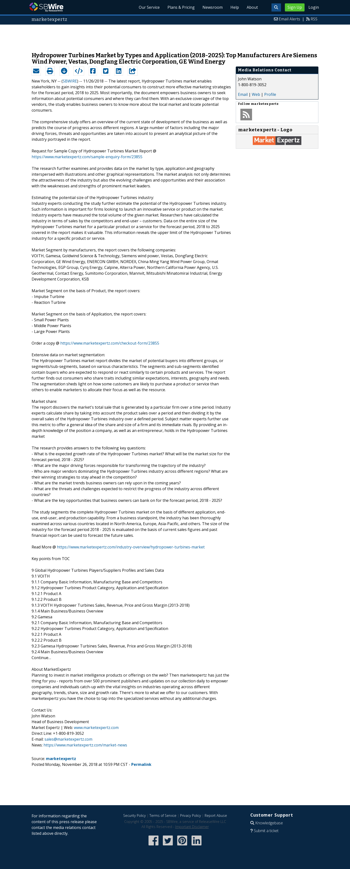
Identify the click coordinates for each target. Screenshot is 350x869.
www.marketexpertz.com (96, 727)
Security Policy (134, 815)
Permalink (141, 764)
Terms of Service (162, 815)
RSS (314, 19)
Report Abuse (216, 815)
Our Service (149, 7)
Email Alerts (289, 19)
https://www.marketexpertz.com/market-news (85, 745)
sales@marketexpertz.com (68, 739)
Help (234, 7)
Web (256, 94)
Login (313, 7)
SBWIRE (70, 81)
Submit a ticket (266, 830)
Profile (270, 94)
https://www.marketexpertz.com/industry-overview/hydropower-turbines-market (131, 547)
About (252, 7)
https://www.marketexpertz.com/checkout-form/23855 (109, 343)
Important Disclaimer (192, 826)
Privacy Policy (190, 815)
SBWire (46, 7)
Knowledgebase (269, 823)
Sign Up (295, 7)
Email (243, 94)
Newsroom (212, 7)
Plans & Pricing (181, 7)
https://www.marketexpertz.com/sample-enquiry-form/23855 (87, 156)
